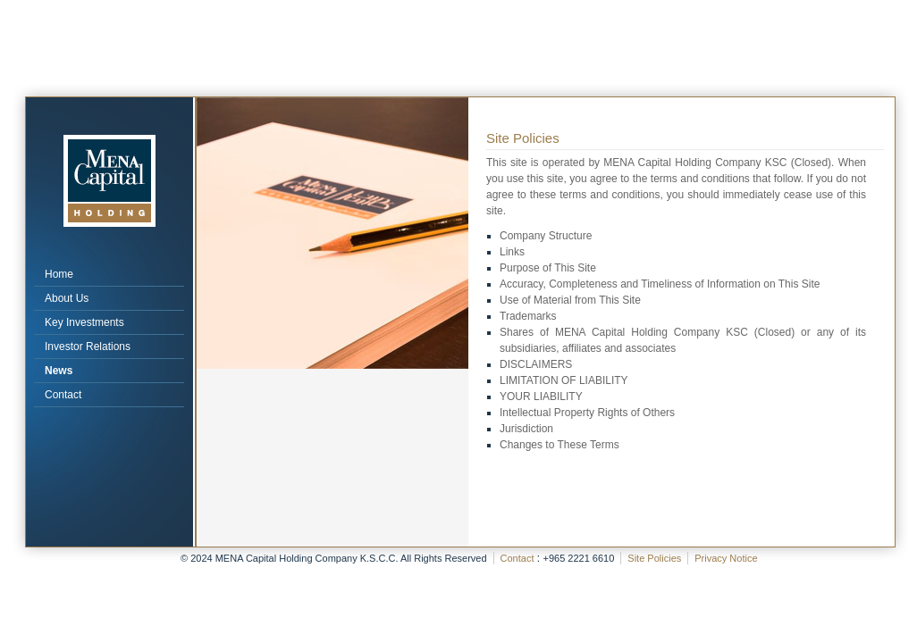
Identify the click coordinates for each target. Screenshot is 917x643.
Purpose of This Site (548, 268)
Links (512, 252)
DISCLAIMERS (536, 364)
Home (59, 274)
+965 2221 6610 (578, 558)
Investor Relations (87, 346)
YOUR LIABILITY (541, 396)
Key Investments (84, 322)
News (58, 370)
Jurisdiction (526, 428)
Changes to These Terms (559, 444)
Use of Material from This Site (570, 300)
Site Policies (654, 558)
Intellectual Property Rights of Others (587, 412)
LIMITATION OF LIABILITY (564, 380)
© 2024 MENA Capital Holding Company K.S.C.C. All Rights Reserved (334, 558)
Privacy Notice (725, 558)
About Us (66, 298)
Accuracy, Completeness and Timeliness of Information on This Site (660, 284)
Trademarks (528, 316)
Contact (63, 394)
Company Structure (546, 236)
